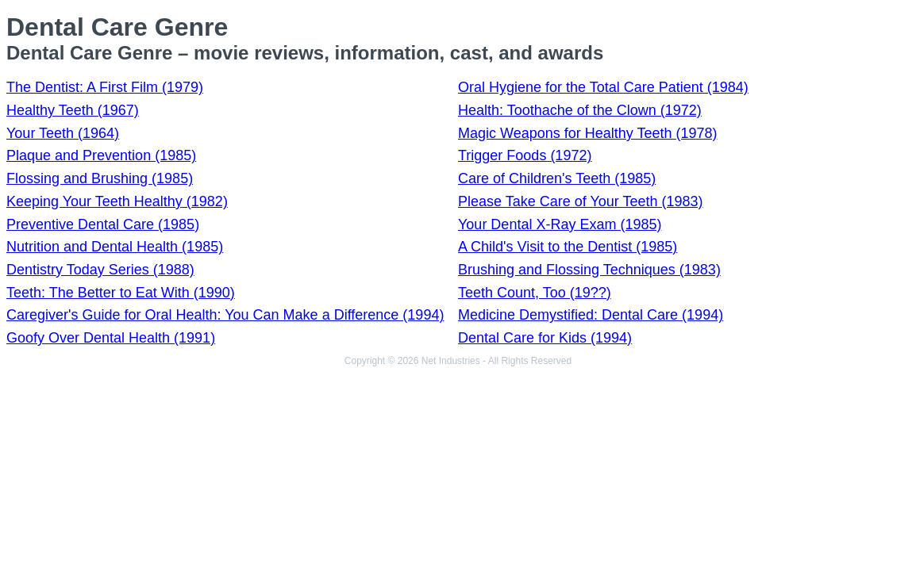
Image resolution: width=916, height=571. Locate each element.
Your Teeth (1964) (62, 133)
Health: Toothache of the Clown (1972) (580, 110)
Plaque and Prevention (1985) (101, 155)
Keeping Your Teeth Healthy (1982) (117, 201)
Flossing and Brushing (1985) (99, 178)
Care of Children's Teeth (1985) (557, 178)
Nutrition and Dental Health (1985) (114, 247)
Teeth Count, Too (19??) (534, 293)
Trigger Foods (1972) (524, 155)
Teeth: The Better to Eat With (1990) (120, 293)
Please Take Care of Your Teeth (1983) (580, 201)
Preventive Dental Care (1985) (102, 224)
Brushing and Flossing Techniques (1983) (589, 270)
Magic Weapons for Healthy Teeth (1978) (588, 133)
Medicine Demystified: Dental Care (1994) (590, 315)
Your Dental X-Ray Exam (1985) (559, 224)
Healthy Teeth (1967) (72, 110)
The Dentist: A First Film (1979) (104, 87)
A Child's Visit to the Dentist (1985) (567, 247)
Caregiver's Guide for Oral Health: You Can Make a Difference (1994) (225, 315)
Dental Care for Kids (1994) (545, 338)
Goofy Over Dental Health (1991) (110, 338)
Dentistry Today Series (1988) (100, 270)
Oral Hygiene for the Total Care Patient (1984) (603, 87)
